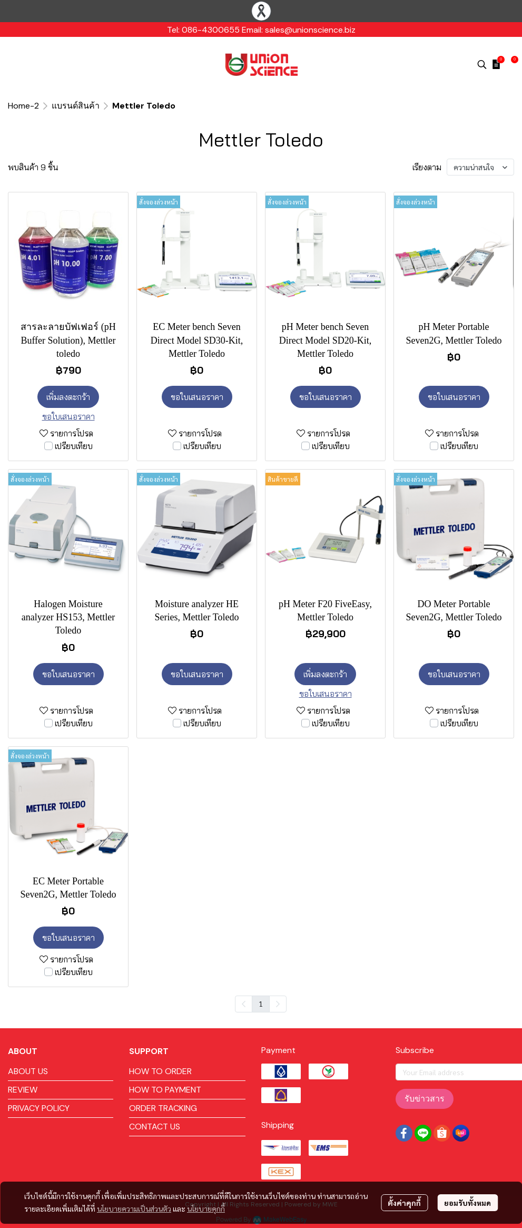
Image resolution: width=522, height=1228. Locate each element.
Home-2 (23, 105)
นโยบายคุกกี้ (206, 1208)
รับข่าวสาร (425, 1099)
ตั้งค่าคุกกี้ (404, 1202)
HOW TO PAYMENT (165, 1089)
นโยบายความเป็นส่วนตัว (134, 1208)
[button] (482, 64)
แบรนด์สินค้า (76, 105)
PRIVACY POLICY (39, 1108)
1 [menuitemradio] (261, 1003)
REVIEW (22, 1089)
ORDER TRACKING (163, 1108)
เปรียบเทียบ (74, 446)
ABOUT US (28, 1071)
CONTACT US (154, 1126)
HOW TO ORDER (160, 1071)
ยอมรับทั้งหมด (467, 1202)
